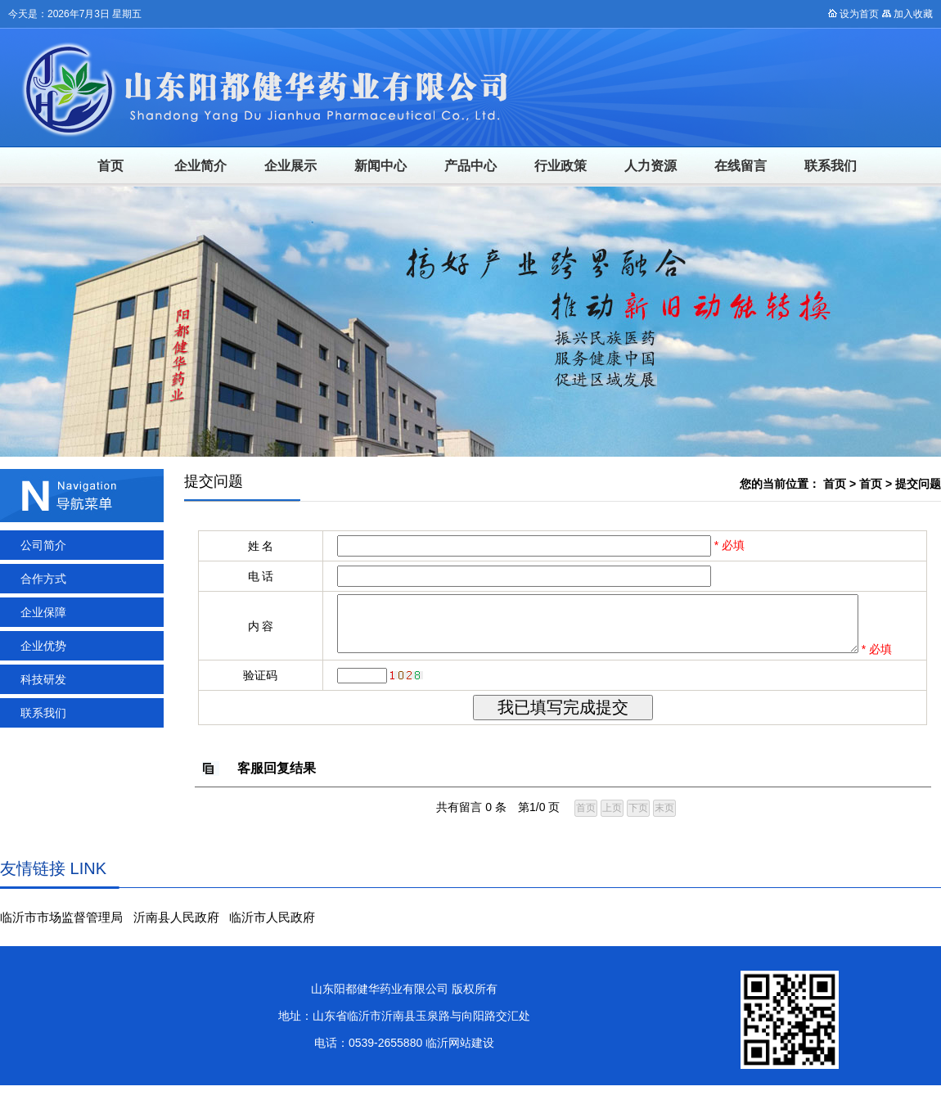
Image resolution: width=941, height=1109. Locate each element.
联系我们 (830, 166)
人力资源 (650, 166)
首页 (110, 166)
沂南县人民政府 (176, 941)
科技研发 (43, 679)
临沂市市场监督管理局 (61, 941)
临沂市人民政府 (272, 941)
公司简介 (43, 545)
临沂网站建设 (459, 1066)
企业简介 (200, 166)
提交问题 (918, 483)
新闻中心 (380, 166)
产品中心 (470, 166)
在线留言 (740, 166)
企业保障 (43, 612)
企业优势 (43, 645)
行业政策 (560, 166)
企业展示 (290, 166)
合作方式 (43, 578)
